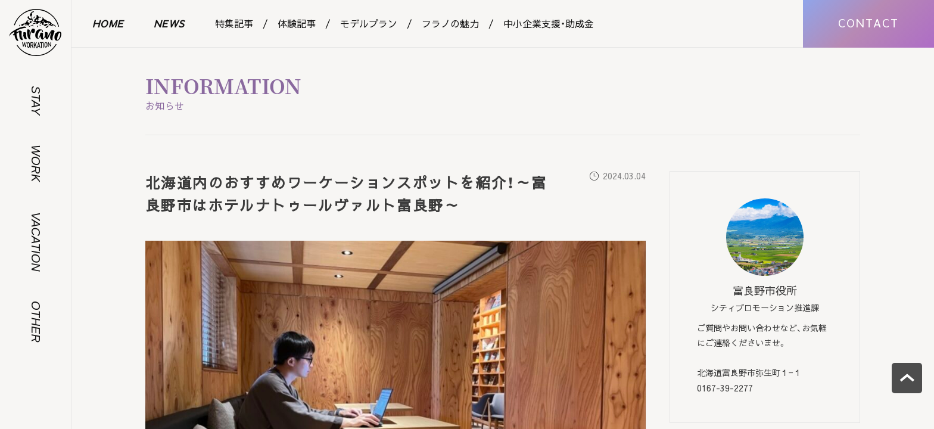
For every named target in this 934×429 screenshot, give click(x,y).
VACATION (35, 242)
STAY (35, 100)
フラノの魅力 (450, 23)
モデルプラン (368, 23)
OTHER (35, 322)
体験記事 (297, 23)
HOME (108, 23)
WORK (35, 163)
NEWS (169, 23)
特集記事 (234, 23)
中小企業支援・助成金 (548, 23)
